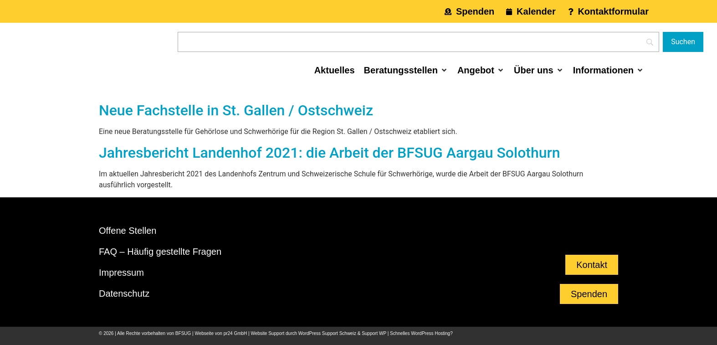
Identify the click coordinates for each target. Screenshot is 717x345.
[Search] (418, 42)
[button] (406, 70)
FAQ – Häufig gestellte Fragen (160, 252)
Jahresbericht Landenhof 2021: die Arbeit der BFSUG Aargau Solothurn (329, 152)
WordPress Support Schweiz (327, 333)
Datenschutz (124, 293)
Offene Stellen (127, 231)
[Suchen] (683, 42)
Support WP (374, 333)
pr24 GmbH (235, 333)
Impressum (121, 273)
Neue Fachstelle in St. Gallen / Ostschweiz (236, 110)
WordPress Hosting (430, 333)
